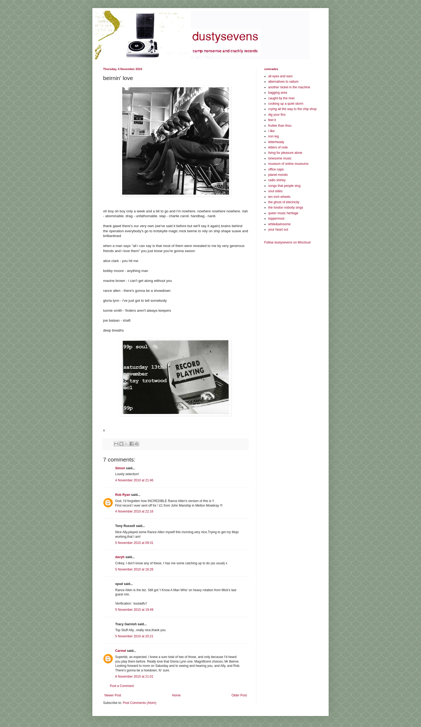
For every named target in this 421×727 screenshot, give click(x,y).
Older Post (239, 695)
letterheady (276, 142)
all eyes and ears (280, 76)
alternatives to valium (283, 81)
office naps (276, 169)
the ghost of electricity (283, 202)
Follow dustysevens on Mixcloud (287, 242)
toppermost (276, 218)
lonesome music (280, 158)
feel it (272, 120)
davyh (120, 557)
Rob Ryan (122, 495)
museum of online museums (288, 164)
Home (176, 695)
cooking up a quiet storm (285, 104)
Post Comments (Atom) (139, 703)
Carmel (120, 651)
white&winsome (279, 224)
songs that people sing (284, 186)
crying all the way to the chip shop (292, 109)
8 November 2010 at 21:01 (134, 676)
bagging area (277, 92)
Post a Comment (122, 686)
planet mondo (278, 175)
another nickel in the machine (289, 87)
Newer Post (112, 695)
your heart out (278, 229)
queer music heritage (283, 213)
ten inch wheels (279, 197)
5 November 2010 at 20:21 (134, 636)
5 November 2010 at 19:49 (134, 610)
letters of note (278, 147)
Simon (120, 468)
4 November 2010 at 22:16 (134, 511)
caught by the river (281, 98)
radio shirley (277, 180)
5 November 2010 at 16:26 (134, 569)
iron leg (273, 136)
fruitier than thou (280, 126)
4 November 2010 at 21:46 (134, 480)
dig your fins (277, 115)
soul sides (275, 191)
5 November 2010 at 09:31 (134, 543)
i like (271, 131)
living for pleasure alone (285, 153)
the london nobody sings (285, 207)
